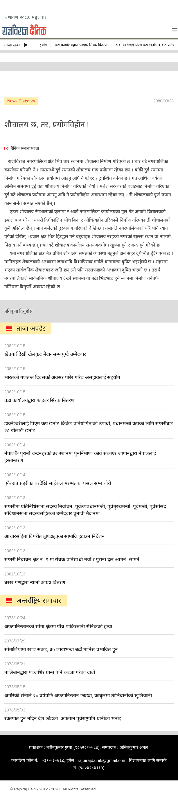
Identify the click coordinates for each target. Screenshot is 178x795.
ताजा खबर (16, 45)
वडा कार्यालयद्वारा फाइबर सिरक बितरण (82, 45)
